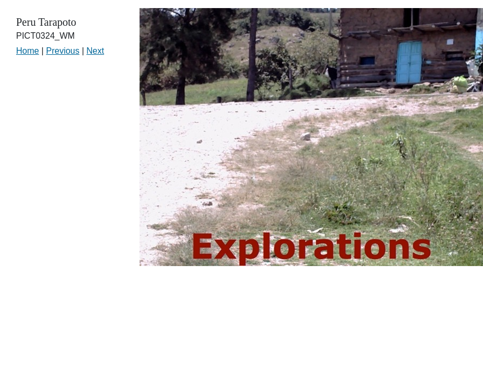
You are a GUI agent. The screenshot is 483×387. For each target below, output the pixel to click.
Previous (62, 50)
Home (27, 50)
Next (95, 50)
